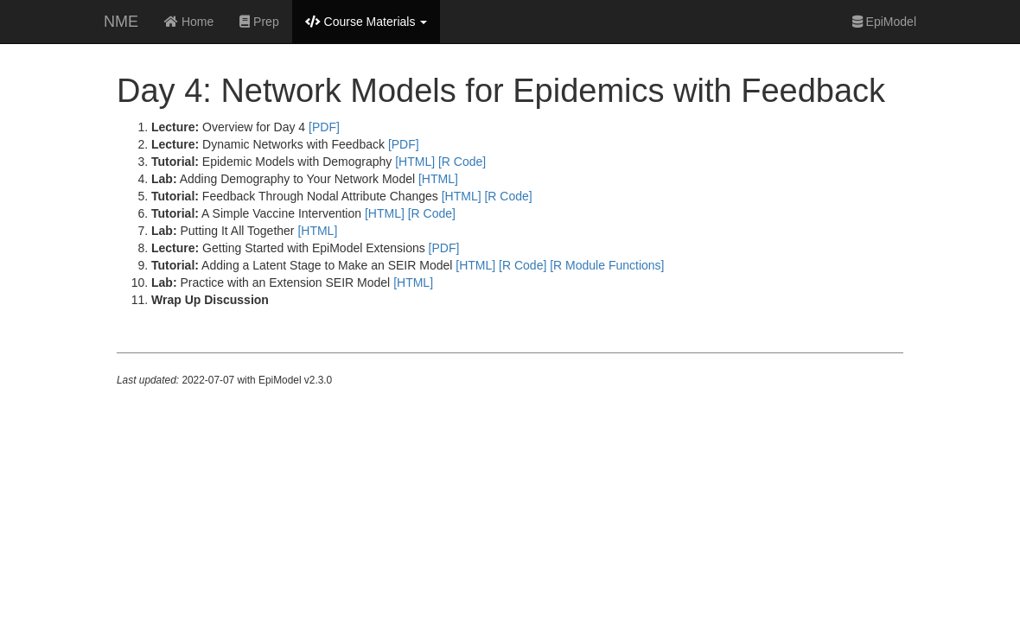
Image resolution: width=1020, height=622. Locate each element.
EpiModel (884, 22)
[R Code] (462, 161)
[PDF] (324, 127)
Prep (258, 22)
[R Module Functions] (607, 265)
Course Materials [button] (366, 22)
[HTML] (415, 161)
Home (189, 22)
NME (121, 21)
